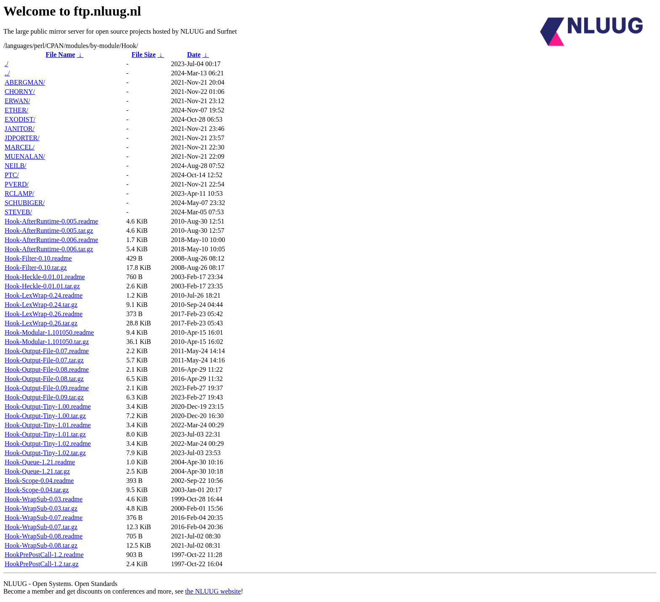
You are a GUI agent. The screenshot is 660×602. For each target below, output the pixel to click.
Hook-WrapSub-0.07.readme (43, 517)
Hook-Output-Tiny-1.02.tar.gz (45, 452)
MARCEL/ (20, 147)
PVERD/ (17, 184)
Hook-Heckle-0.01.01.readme (45, 276)
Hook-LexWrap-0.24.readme (43, 295)
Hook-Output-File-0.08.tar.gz (44, 378)
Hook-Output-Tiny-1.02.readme (48, 443)
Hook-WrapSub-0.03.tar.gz (41, 508)
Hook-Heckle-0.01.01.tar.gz (42, 286)
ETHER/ (16, 110)
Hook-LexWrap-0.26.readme (43, 313)
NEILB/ (16, 165)
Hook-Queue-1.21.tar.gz (37, 471)
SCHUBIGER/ (25, 202)
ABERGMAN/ (25, 82)
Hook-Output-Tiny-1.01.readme (48, 425)
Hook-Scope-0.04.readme (39, 480)
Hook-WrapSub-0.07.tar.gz (41, 526)
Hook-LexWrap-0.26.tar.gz (41, 323)
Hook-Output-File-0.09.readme (47, 388)
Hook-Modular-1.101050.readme (49, 332)
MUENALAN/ (25, 156)
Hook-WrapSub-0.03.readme (43, 499)
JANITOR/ (20, 128)
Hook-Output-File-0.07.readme (47, 350)
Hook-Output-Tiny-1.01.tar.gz (45, 434)
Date (194, 54)
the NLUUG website (213, 591)
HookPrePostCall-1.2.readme (44, 554)
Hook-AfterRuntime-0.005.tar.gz (49, 230)
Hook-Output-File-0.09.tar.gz (44, 397)
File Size (143, 54)
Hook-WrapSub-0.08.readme (43, 536)
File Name (60, 54)
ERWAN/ (17, 100)
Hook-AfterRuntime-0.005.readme (51, 221)
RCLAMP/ (19, 193)
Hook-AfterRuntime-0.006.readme (51, 239)
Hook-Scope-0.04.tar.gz (37, 489)
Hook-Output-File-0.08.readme (47, 369)
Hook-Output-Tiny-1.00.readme (48, 406)
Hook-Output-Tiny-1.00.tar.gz (45, 415)
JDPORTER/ (22, 137)
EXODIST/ (20, 119)
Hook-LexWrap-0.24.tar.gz (41, 304)
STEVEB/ (18, 212)
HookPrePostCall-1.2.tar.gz (42, 563)
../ (7, 73)
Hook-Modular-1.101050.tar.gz (47, 341)
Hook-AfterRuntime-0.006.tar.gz (49, 249)
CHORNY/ (20, 91)
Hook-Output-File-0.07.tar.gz (44, 360)
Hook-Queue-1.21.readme (40, 462)
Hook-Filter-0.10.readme (38, 258)
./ (6, 63)
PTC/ (12, 174)
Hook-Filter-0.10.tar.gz (36, 267)
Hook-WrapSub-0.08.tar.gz (41, 545)
